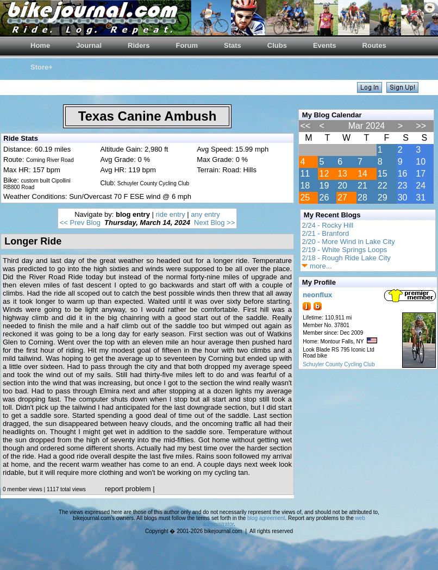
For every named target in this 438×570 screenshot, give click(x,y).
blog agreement (266, 518)
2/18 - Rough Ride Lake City (346, 258)
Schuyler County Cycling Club (338, 364)
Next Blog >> (214, 222)
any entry (205, 214)
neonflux (317, 295)
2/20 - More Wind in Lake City (348, 241)
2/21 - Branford (325, 233)
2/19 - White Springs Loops (344, 250)
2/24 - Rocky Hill (327, 225)
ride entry (170, 214)
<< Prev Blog (80, 222)
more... (316, 266)
